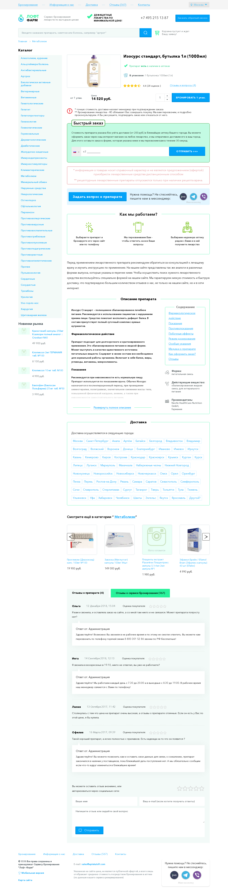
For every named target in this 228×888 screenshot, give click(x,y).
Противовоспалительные (36, 230)
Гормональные (30, 133)
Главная (22, 41)
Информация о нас (62, 4)
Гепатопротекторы (32, 115)
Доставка (92, 4)
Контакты (144, 4)
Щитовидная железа (34, 315)
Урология (27, 296)
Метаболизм (39, 41)
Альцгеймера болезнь (35, 64)
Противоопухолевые (34, 242)
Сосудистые (28, 284)
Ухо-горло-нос (29, 303)
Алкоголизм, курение (34, 58)
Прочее (25, 266)
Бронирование (28, 4)
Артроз (25, 76)
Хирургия (27, 309)
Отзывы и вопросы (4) (183, 85)
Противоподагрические (35, 248)
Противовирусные (32, 224)
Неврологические (32, 194)
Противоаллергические (35, 218)
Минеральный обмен (34, 182)
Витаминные (28, 97)
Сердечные (28, 278)
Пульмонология (30, 272)
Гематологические (32, 103)
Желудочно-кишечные (34, 151)
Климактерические (32, 169)
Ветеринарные (30, 91)
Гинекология (28, 121)
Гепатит (25, 109)
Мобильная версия (32, 872)
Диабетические (30, 145)
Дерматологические (33, 139)
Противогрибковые (33, 236)
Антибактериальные (33, 70)
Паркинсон (27, 212)
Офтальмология (31, 206)
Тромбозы (27, 290)
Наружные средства (33, 188)
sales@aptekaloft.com (93, 864)
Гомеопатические (31, 127)
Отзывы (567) (117, 4)
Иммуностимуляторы (34, 163)
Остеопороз (28, 200)
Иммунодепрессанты (34, 157)
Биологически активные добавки (36, 84)
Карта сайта (25, 880)
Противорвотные (32, 254)
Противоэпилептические (36, 260)
